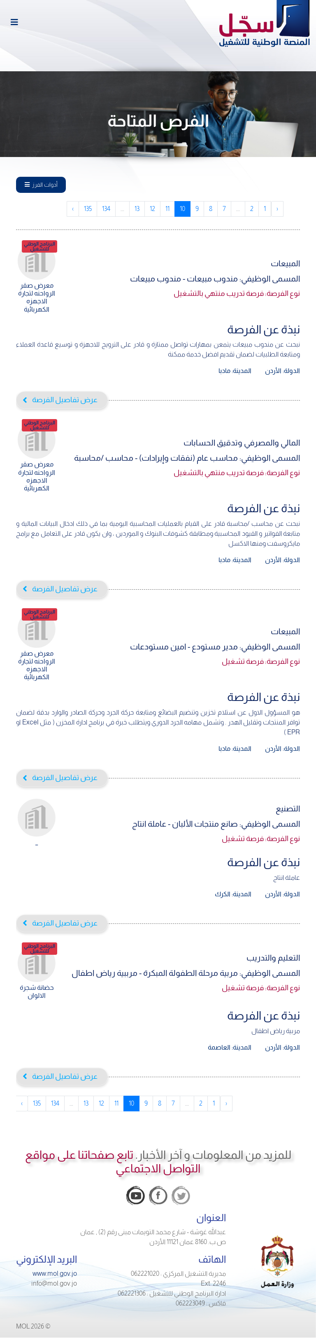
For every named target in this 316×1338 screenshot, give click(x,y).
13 (137, 208)
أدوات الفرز (41, 184)
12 (152, 208)
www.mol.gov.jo (55, 1273)
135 (88, 208)
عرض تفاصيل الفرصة (65, 400)
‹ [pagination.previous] (277, 208)
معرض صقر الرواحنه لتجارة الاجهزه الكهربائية (36, 284)
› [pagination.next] (73, 208)
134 (106, 208)
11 (167, 208)
